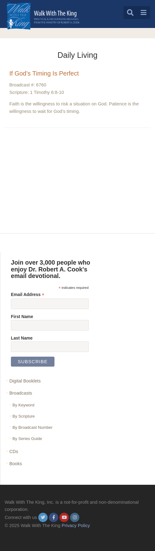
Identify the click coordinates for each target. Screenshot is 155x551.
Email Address (27, 295)
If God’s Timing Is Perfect (44, 73)
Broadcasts (20, 393)
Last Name (22, 338)
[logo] (43, 16)
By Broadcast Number (32, 427)
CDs (13, 451)
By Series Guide (27, 438)
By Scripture (23, 416)
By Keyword (23, 405)
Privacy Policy (76, 525)
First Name (22, 316)
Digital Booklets (25, 380)
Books (15, 463)
